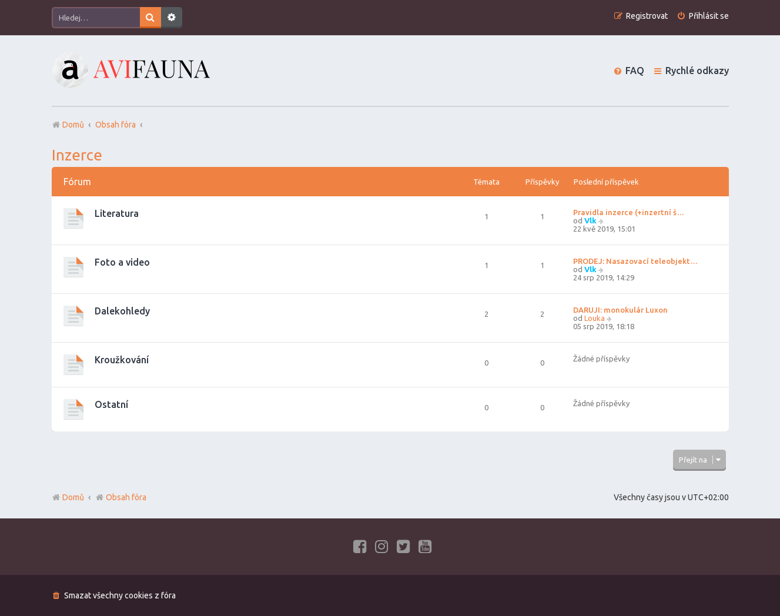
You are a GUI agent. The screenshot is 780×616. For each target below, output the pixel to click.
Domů (73, 497)
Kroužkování (122, 359)
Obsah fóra (120, 497)
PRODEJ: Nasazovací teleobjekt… (635, 261)
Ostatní (111, 404)
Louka (594, 318)
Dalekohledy (122, 311)
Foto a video (122, 262)
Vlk (590, 220)
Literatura (117, 213)
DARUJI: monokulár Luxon (620, 310)
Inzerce (77, 154)
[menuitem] (703, 16)
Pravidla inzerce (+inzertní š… (628, 212)
